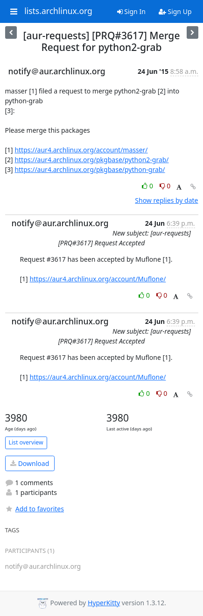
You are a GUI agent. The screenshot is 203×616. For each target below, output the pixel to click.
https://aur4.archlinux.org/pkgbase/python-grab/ (89, 169)
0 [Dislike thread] (165, 185)
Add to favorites (34, 508)
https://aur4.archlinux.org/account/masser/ (80, 149)
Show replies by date (166, 200)
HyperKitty (104, 602)
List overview (26, 442)
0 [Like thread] (148, 185)
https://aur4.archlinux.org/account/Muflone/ (97, 278)
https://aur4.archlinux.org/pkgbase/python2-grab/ (91, 159)
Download (29, 463)
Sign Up (175, 11)
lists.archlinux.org (58, 11)
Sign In (131, 11)
